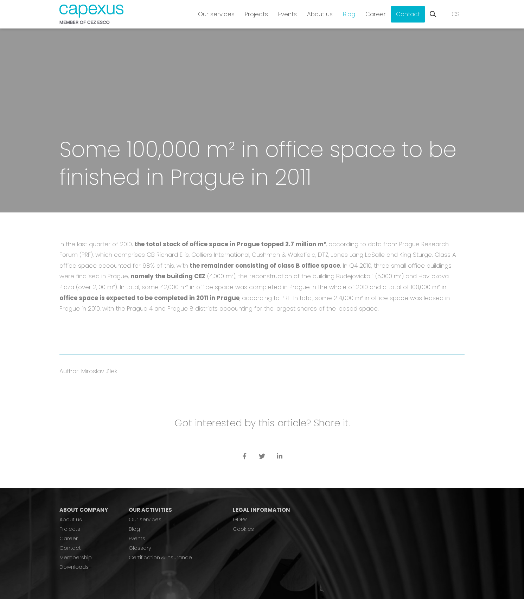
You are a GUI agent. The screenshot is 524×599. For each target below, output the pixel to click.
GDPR (240, 519)
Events (137, 538)
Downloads (74, 567)
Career (68, 538)
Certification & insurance (160, 557)
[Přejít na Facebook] (244, 455)
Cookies (243, 529)
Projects (69, 529)
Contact (70, 548)
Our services (145, 519)
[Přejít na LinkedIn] (279, 455)
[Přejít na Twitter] (262, 455)
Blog (134, 529)
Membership (75, 557)
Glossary (140, 548)
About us (70, 519)
